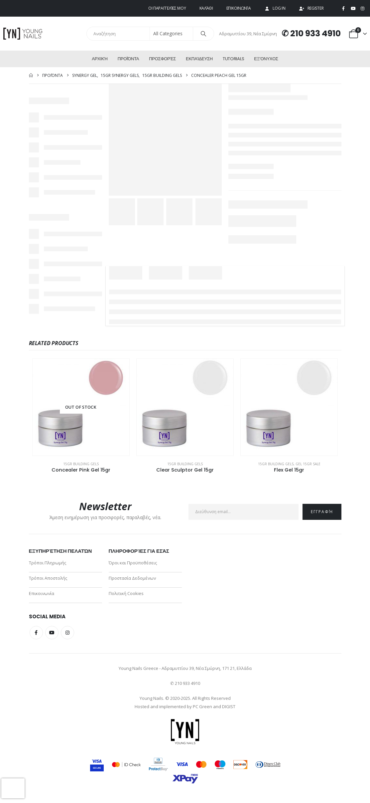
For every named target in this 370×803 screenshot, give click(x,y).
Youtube (52, 632)
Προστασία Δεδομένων (132, 578)
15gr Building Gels (81, 464)
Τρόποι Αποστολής (48, 578)
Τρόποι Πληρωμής (47, 563)
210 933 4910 (315, 33)
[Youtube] (353, 8)
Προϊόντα (128, 59)
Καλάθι (206, 8)
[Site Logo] (23, 33)
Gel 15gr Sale (308, 464)
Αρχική (99, 59)
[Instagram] (362, 8)
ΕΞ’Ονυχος (266, 59)
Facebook (36, 632)
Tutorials (233, 59)
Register (311, 8)
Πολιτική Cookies (126, 593)
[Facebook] (343, 8)
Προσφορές (162, 59)
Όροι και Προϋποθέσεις (133, 563)
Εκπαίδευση (199, 59)
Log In (274, 8)
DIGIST (228, 706)
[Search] (203, 33)
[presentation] (13, 788)
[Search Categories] (171, 33)
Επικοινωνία (238, 8)
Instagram (67, 632)
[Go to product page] (81, 407)
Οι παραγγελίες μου (167, 8)
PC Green (202, 706)
